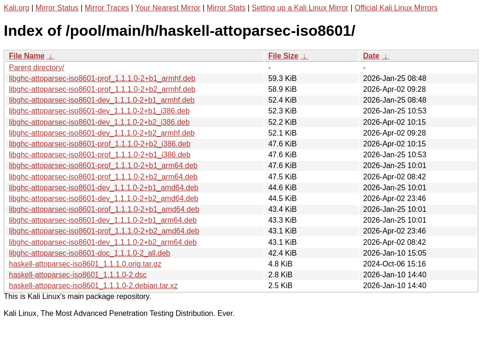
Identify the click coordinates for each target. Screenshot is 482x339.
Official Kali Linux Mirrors (396, 8)
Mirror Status (57, 8)
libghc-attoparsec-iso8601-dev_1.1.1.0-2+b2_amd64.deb (104, 198)
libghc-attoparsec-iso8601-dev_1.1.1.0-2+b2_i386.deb (99, 122)
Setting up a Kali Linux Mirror (300, 8)
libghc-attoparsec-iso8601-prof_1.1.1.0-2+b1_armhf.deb (102, 78)
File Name (27, 56)
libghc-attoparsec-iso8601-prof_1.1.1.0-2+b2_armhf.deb (102, 89)
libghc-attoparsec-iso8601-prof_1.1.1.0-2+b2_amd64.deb (104, 231)
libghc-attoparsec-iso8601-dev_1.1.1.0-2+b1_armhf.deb (101, 100)
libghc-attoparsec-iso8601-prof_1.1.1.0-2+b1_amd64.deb (104, 209)
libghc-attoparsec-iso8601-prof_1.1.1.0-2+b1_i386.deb (100, 155)
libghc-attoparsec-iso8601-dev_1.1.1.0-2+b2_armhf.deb (101, 133)
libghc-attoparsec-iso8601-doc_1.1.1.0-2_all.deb (89, 253)
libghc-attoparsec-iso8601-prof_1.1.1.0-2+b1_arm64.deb (103, 165)
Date (371, 56)
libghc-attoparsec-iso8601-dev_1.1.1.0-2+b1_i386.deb (99, 111)
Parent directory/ (36, 68)
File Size (283, 56)
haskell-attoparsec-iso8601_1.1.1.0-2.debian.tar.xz (93, 286)
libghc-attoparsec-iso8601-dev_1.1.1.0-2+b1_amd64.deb (104, 188)
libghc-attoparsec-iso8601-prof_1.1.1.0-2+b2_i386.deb (100, 144)
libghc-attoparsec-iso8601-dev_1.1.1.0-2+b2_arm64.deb (103, 242)
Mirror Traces (107, 8)
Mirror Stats (226, 8)
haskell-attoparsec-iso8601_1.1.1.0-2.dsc (78, 275)
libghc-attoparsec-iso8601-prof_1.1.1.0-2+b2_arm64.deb (103, 177)
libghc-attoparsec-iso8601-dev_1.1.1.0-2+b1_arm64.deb (103, 220)
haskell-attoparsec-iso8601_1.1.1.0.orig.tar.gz (85, 264)
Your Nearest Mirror (168, 8)
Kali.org (16, 8)
